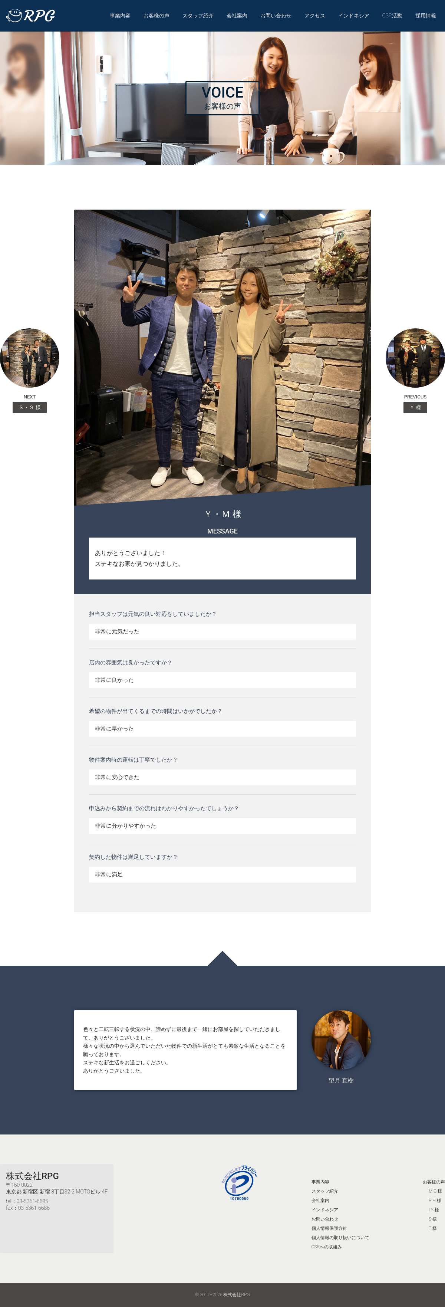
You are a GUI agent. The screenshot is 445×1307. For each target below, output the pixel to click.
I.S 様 (434, 1209)
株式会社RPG (32, 1176)
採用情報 (425, 16)
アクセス (314, 16)
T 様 (433, 1228)
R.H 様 (435, 1200)
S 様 (433, 1219)
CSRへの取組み (327, 1246)
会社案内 (237, 16)
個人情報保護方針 (329, 1228)
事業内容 (120, 16)
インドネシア (353, 16)
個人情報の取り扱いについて (340, 1237)
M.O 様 (435, 1191)
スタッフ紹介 (198, 16)
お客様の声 (156, 16)
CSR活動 (392, 16)
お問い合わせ (275, 16)
